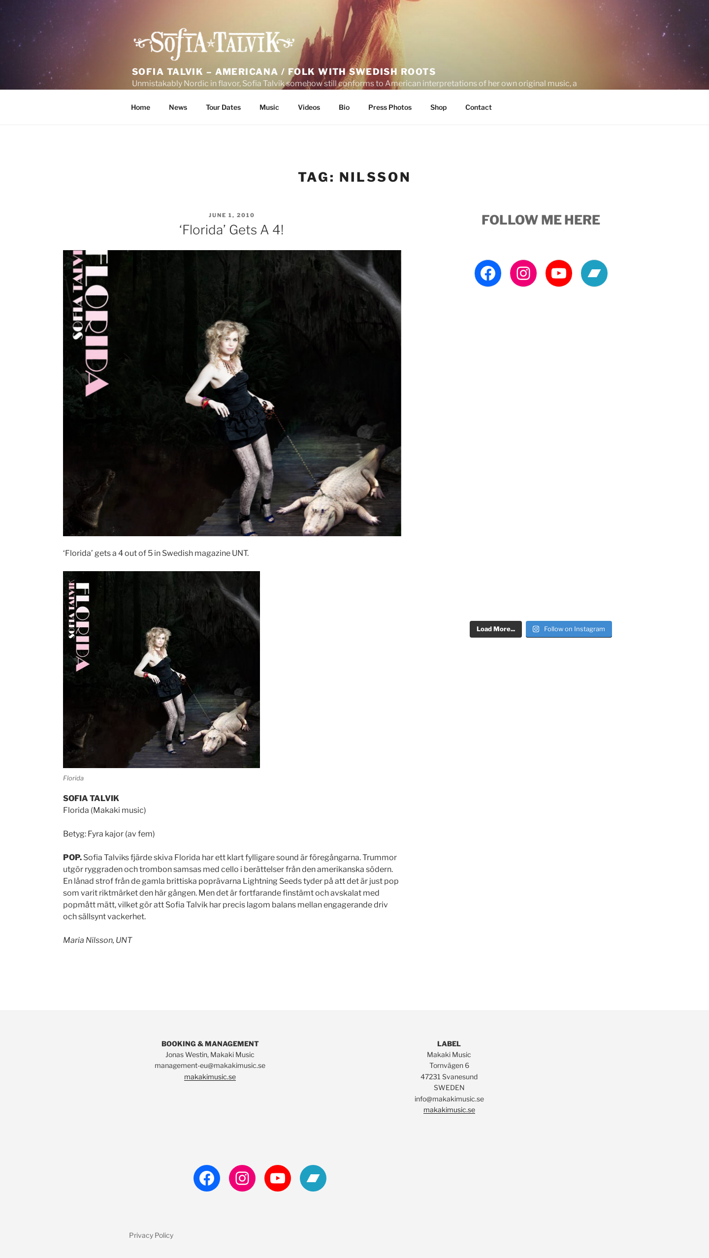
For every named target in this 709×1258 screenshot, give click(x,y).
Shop (438, 107)
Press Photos (390, 107)
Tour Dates (223, 107)
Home (140, 107)
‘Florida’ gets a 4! (231, 229)
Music (269, 107)
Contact (478, 107)
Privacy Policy (151, 1235)
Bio (344, 107)
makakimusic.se (210, 1076)
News (178, 107)
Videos (309, 107)
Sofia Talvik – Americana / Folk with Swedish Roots (284, 71)
